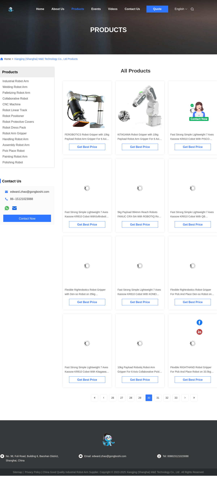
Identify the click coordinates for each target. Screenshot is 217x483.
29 (139, 397)
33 (176, 397)
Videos (112, 9)
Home (40, 9)
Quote (157, 9)
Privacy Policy (33, 472)
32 (166, 397)
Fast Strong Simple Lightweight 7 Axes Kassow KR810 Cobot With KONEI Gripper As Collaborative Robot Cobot (139, 294)
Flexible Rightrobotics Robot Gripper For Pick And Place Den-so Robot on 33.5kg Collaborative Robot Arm (191, 294)
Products (78, 9)
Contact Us (132, 9)
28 (130, 397)
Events (96, 9)
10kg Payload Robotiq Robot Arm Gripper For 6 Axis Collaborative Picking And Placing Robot (140, 371)
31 (157, 397)
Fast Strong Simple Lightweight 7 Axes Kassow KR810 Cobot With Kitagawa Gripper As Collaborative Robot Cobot (86, 371)
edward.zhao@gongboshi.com (29, 191)
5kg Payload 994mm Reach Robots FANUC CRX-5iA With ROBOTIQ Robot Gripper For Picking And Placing (140, 216)
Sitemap (17, 472)
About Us (57, 9)
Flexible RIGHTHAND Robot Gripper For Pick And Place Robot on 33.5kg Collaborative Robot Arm (190, 371)
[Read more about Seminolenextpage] (94, 398)
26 (112, 397)
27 (121, 397)
